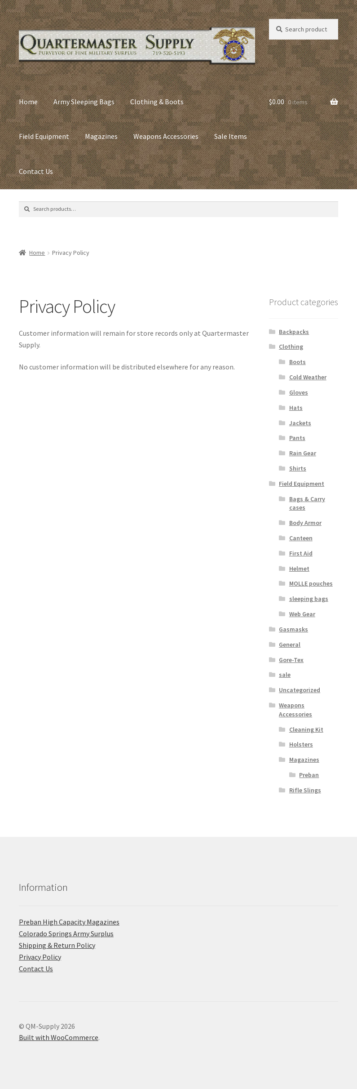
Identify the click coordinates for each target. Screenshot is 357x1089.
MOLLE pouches (311, 583)
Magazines (101, 136)
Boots (297, 362)
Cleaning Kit (306, 729)
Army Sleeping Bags (84, 101)
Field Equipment (44, 136)
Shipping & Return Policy (57, 945)
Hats (296, 408)
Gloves (298, 392)
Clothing (291, 346)
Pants (297, 438)
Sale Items (230, 136)
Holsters (301, 744)
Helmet (299, 569)
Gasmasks (293, 629)
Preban (309, 775)
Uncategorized (299, 690)
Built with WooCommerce (58, 1037)
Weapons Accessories (165, 136)
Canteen (301, 538)
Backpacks (294, 332)
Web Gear (302, 614)
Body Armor (305, 523)
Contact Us (36, 171)
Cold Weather (307, 377)
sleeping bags (308, 599)
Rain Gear (302, 453)
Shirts (297, 468)
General (289, 644)
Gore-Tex (291, 660)
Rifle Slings (305, 790)
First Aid (301, 553)
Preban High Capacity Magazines (69, 921)
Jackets (300, 423)
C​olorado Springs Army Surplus (66, 933)
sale (285, 675)
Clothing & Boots (157, 101)
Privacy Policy (40, 956)
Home (28, 101)
